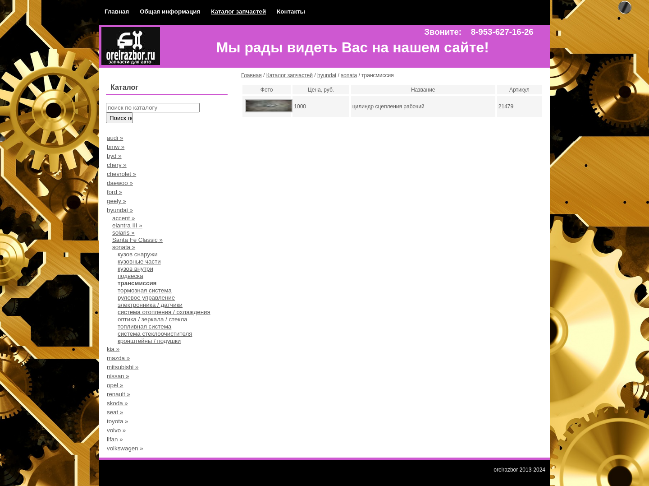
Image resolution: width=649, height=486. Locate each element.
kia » (113, 349)
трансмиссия (137, 283)
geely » (116, 201)
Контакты (291, 11)
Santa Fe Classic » (137, 239)
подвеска (130, 276)
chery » (117, 165)
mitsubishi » (122, 367)
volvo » (116, 430)
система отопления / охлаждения (164, 312)
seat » (115, 412)
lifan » (115, 439)
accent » (123, 218)
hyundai (326, 75)
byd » (114, 156)
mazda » (118, 358)
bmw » (115, 146)
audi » (115, 137)
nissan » (118, 376)
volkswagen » (125, 448)
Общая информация (170, 11)
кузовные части (139, 261)
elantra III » (127, 225)
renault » (118, 394)
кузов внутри (135, 268)
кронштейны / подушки (149, 341)
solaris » (123, 232)
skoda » (117, 403)
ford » (114, 192)
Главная (117, 11)
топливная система (144, 326)
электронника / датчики (150, 304)
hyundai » (120, 210)
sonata (349, 75)
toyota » (117, 421)
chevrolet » (121, 174)
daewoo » (120, 183)
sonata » (123, 247)
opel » (115, 385)
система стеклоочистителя (155, 333)
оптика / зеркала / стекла (152, 319)
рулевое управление (146, 297)
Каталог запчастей (238, 11)
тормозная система (145, 290)
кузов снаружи (138, 254)
